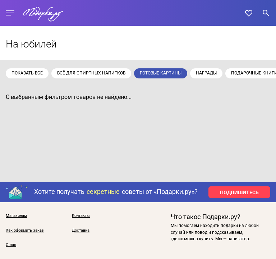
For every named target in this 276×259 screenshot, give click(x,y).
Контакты (81, 216)
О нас (11, 245)
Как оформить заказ (25, 230)
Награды (206, 73)
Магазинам (16, 216)
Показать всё (27, 73)
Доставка (80, 230)
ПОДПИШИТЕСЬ (239, 192)
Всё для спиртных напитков (91, 73)
